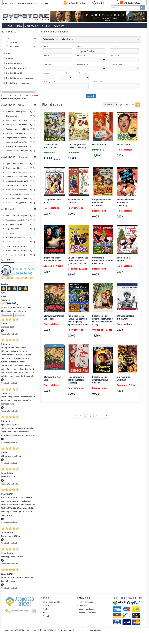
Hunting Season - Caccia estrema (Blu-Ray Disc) (17, 246)
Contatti (46, 616)
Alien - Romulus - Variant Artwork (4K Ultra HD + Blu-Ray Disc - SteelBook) (17, 190)
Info (44, 613)
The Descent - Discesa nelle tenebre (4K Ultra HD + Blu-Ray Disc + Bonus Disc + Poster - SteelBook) (17, 168)
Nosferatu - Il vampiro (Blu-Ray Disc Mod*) (17, 146)
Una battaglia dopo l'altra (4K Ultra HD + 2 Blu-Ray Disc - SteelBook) (17, 181)
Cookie (46, 609)
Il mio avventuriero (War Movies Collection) (125, 203)
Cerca (90, 96)
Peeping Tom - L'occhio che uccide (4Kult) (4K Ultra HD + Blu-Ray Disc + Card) (17, 120)
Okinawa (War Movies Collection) (54, 317)
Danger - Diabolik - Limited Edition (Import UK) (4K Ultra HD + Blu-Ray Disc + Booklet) (17, 138)
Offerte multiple (14, 63)
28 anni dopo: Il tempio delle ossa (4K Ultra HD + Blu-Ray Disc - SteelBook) (17, 177)
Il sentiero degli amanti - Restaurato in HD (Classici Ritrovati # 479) (102, 320)
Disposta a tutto (12, 229)
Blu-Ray (46, 26)
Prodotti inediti (14, 73)
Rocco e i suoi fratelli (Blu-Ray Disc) (17, 220)
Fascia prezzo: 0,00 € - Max (13, 98)
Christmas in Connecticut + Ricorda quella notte (102, 261)
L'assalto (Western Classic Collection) (77, 146)
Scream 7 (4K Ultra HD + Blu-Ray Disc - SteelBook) (17, 194)
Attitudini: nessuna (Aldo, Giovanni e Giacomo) (17, 129)
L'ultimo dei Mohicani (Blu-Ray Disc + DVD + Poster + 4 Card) (17, 172)
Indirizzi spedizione (87, 609)
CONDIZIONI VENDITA (18, 3)
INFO (37, 3)
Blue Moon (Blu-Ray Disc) (15, 255)
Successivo (19, 315)
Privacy (46, 605)
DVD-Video (59, 26)
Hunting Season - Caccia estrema (17, 250)
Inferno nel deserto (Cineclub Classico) (53, 259)
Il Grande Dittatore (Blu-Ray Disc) (125, 317)
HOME (5, 3)
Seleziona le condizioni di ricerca (58, 39)
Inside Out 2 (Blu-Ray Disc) (16, 111)
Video (19, 26)
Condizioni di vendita (51, 602)
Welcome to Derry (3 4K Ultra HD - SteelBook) (17, 203)
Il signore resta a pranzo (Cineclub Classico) (76, 380)
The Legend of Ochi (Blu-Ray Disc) (17, 125)
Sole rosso (10, 233)
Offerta (9, 58)
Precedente (7, 315)
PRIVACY (30, 3)
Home (9, 26)
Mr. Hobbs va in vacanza (75, 201)
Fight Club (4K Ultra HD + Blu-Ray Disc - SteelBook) (17, 164)
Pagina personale (86, 602)
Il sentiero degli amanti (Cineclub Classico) (100, 380)
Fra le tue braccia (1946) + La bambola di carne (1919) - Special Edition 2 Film (78, 320)
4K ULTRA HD (31, 26)
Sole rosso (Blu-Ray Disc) (15, 237)
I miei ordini (83, 605)
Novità (9, 53)
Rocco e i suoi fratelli (14, 224)
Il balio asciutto (124, 145)
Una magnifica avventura (123, 378)
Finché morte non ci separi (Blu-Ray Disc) (17, 242)
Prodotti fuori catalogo (17, 83)
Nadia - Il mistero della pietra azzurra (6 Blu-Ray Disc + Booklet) (17, 216)
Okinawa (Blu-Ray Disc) (52, 378)
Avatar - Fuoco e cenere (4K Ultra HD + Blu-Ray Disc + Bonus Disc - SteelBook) (17, 185)
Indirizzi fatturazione (87, 613)
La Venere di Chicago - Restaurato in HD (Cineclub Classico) (78, 261)
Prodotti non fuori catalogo (19, 78)
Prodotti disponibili (16, 68)
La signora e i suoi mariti (52, 201)
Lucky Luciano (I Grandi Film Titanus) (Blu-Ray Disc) (17, 142)
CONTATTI (44, 3)
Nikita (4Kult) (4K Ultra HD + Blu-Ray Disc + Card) (17, 198)
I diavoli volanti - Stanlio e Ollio (51, 146)
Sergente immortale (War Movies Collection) (101, 203)
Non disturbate (99, 145)
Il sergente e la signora (123, 259)
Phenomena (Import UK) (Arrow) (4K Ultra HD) (17, 151)
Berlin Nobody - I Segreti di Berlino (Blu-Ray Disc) (17, 133)
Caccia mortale (12, 116)
